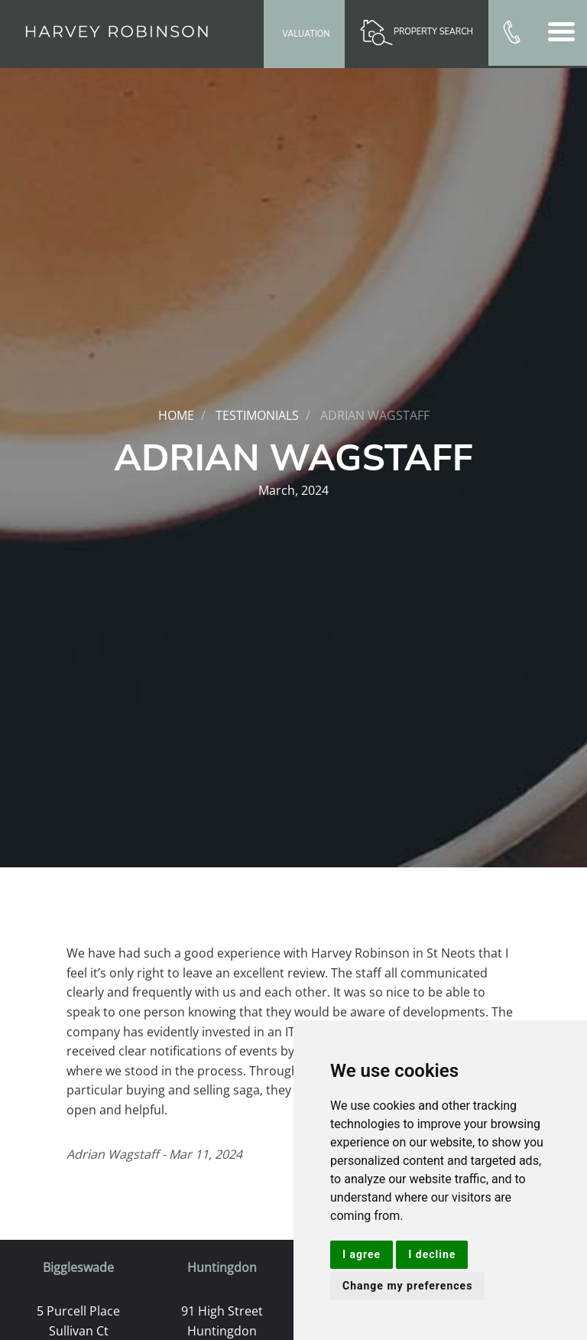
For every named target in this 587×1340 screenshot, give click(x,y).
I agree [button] (361, 1254)
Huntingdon (222, 1267)
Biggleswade (78, 1267)
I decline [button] (432, 1254)
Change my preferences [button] (407, 1286)
